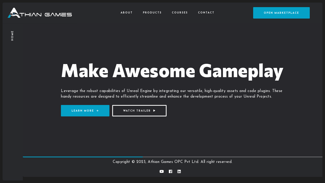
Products (152, 12)
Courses (180, 12)
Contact (206, 12)
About (127, 12)
